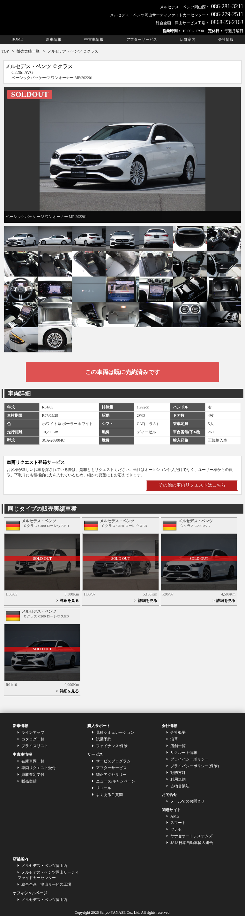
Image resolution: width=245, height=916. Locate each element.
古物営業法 (179, 786)
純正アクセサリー (111, 774)
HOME (17, 39)
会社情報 (226, 39)
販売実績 (29, 781)
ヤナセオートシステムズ (191, 836)
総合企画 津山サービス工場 (46, 884)
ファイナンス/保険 (112, 746)
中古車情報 (93, 39)
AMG (174, 816)
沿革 (174, 739)
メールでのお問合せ (187, 801)
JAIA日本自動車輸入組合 (191, 842)
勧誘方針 (178, 772)
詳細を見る (69, 600)
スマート (178, 822)
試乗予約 (103, 739)
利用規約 (178, 779)
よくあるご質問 (109, 794)
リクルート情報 (183, 752)
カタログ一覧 (32, 739)
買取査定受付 (32, 774)
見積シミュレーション (115, 732)
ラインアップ (32, 732)
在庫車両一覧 (32, 761)
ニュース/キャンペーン (115, 781)
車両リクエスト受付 (38, 768)
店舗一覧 (178, 746)
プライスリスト (34, 746)
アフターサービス (141, 39)
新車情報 (53, 39)
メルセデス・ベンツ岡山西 (44, 865)
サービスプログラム (113, 761)
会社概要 (178, 732)
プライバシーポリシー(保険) (194, 766)
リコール (103, 788)
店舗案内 (187, 39)
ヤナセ (176, 829)
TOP (5, 51)
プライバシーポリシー (189, 759)
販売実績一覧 (28, 51)
